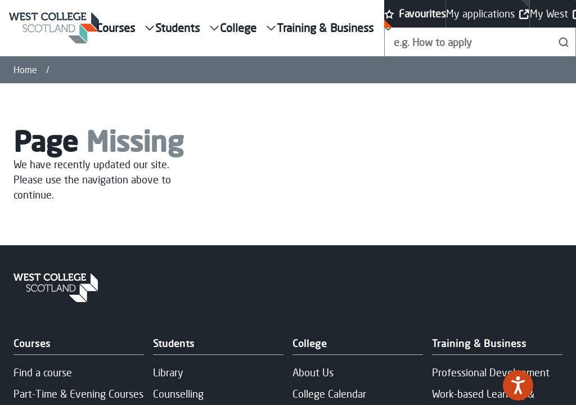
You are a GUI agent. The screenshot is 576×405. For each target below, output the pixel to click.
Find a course (43, 372)
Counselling (178, 394)
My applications (487, 13)
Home (25, 69)
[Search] (564, 42)
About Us (313, 372)
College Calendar (329, 394)
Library (168, 372)
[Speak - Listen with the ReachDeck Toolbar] (518, 385)
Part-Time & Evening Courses (78, 394)
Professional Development (491, 372)
